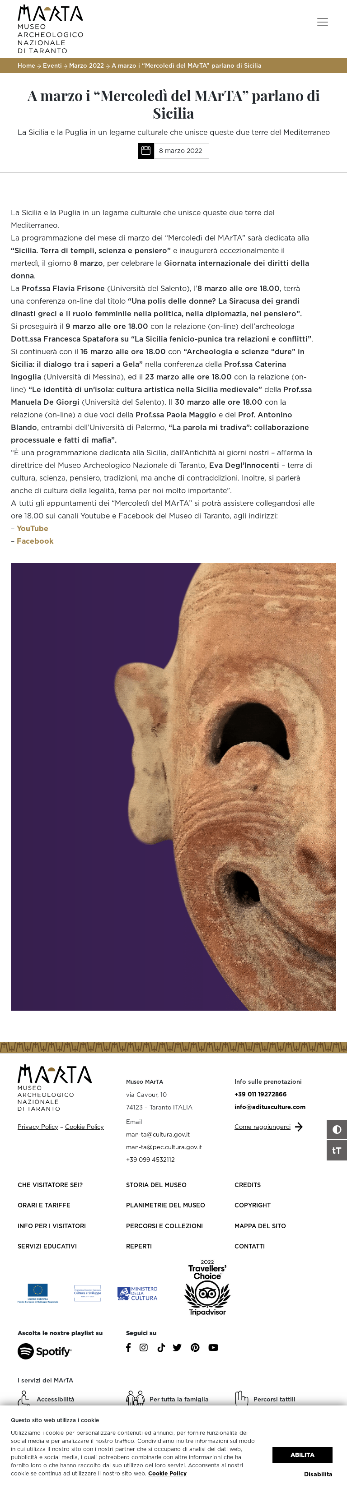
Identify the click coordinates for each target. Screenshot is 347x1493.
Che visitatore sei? (50, 1185)
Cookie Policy (167, 1473)
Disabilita (318, 1474)
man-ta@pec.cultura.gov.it (164, 1147)
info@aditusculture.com (269, 1107)
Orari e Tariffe (44, 1205)
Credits (247, 1185)
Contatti (249, 1246)
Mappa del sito (260, 1226)
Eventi (52, 65)
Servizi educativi (47, 1246)
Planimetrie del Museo (165, 1205)
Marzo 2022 (86, 65)
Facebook (35, 541)
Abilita (302, 1454)
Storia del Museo (156, 1185)
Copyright (252, 1205)
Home (26, 65)
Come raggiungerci (262, 1126)
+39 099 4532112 (150, 1159)
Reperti (139, 1246)
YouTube (32, 528)
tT (337, 1150)
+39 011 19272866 (260, 1094)
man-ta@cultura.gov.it (158, 1134)
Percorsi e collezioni (164, 1226)
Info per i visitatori (52, 1226)
